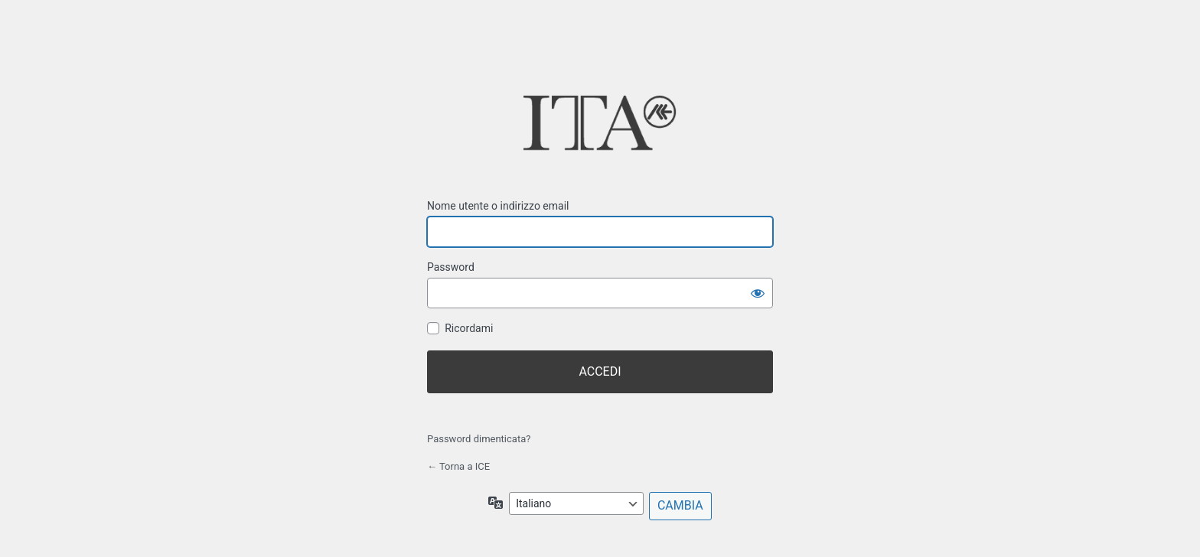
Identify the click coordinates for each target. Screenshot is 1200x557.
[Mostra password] (757, 293)
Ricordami (469, 328)
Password (450, 267)
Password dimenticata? (478, 439)
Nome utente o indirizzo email (498, 206)
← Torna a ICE (458, 466)
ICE (600, 128)
